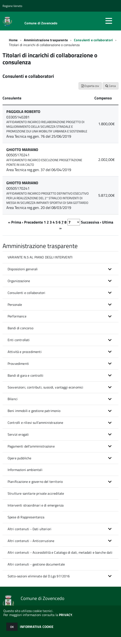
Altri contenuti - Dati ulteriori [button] (29, 528)
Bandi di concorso (20, 328)
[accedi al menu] (108, 20)
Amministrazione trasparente (46, 40)
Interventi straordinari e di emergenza (36, 505)
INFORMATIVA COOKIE (37, 626)
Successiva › (91, 222)
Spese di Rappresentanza (26, 517)
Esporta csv (90, 86)
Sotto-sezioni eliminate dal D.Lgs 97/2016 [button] (39, 576)
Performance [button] (17, 316)
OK (12, 627)
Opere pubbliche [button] (19, 458)
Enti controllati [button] (19, 339)
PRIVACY (65, 614)
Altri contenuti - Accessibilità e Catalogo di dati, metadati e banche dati (60, 552)
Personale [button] (15, 304)
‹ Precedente (32, 222)
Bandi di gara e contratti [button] (25, 375)
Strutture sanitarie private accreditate (36, 493)
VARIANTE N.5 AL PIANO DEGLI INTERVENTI (40, 257)
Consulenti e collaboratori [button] (26, 292)
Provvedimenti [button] (18, 363)
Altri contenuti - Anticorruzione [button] (31, 540)
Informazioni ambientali (25, 469)
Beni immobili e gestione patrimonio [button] (34, 410)
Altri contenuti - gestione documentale (36, 564)
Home (13, 40)
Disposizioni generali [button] (23, 269)
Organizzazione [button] (19, 280)
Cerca (110, 86)
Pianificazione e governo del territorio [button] (35, 481)
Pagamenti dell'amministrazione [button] (31, 446)
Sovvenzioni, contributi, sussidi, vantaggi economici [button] (45, 387)
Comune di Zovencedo (41, 23)
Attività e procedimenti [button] (25, 351)
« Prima (14, 222)
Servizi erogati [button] (18, 434)
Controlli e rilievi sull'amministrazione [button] (35, 422)
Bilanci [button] (13, 398)
